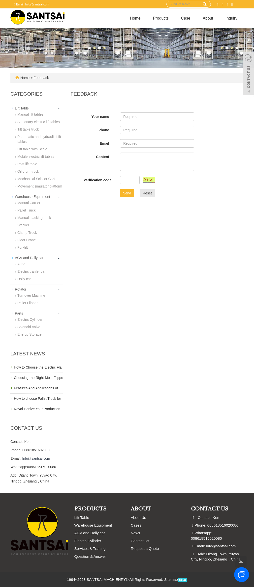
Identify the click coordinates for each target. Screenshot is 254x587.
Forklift (22, 247)
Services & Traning (90, 548)
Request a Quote (145, 548)
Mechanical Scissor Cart (36, 179)
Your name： (102, 117)
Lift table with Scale (32, 149)
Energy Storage (29, 334)
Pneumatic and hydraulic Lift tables (39, 139)
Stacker (23, 225)
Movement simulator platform (39, 186)
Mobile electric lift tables (35, 157)
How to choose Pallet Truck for (37, 398)
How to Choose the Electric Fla (38, 367)
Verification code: (98, 180)
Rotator (20, 289)
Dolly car (24, 279)
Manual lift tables (30, 114)
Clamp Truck (27, 233)
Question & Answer (90, 556)
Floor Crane (26, 240)
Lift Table (22, 108)
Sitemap (171, 579)
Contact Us (140, 541)
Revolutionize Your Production (37, 409)
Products (161, 18)
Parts (19, 313)
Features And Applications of (36, 388)
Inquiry (231, 18)
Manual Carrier (28, 203)
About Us (138, 517)
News (135, 533)
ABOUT (141, 509)
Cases (136, 525)
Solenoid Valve (28, 327)
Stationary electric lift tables (38, 122)
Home (135, 18)
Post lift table (27, 164)
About (208, 18)
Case (185, 18)
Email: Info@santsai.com (31, 4)
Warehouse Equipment (32, 197)
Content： (104, 157)
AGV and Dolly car (29, 258)
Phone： (105, 130)
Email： (106, 143)
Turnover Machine (31, 295)
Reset (147, 193)
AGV (21, 264)
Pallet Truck (26, 210)
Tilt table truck (28, 129)
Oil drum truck (28, 171)
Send (127, 193)
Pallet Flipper (27, 303)
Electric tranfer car (31, 271)
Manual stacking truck (34, 218)
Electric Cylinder (29, 319)
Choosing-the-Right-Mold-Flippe (38, 378)
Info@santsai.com (36, 458)
